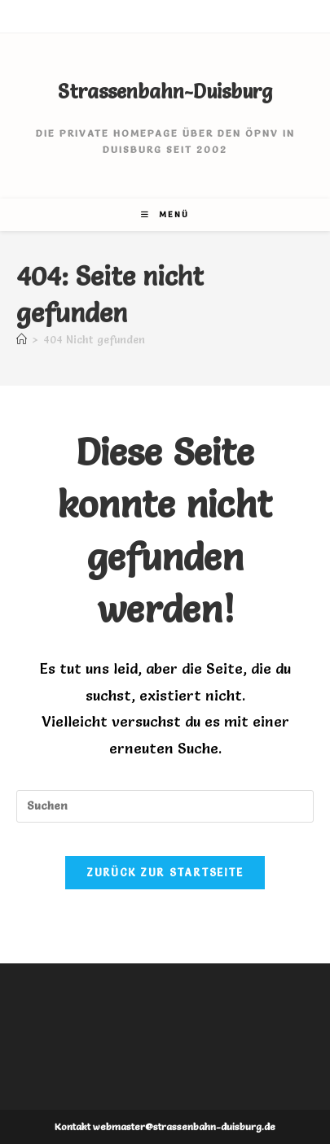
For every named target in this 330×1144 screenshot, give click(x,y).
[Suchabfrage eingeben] (165, 806)
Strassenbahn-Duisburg (165, 91)
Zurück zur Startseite (164, 872)
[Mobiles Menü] (165, 214)
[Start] (21, 339)
